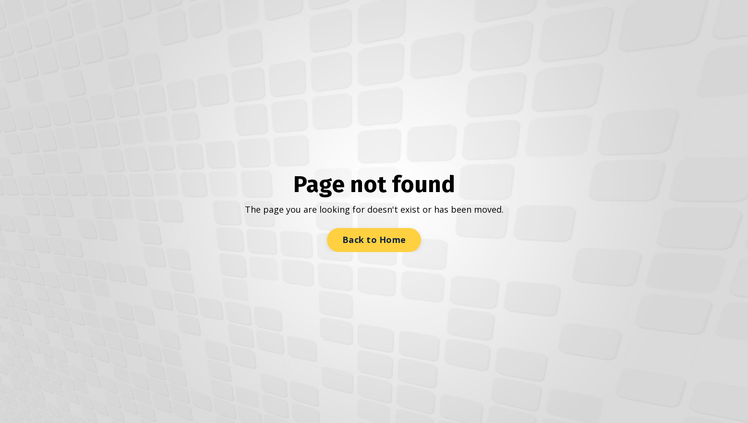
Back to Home (374, 239)
